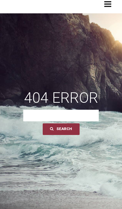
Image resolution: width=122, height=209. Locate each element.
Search (61, 129)
